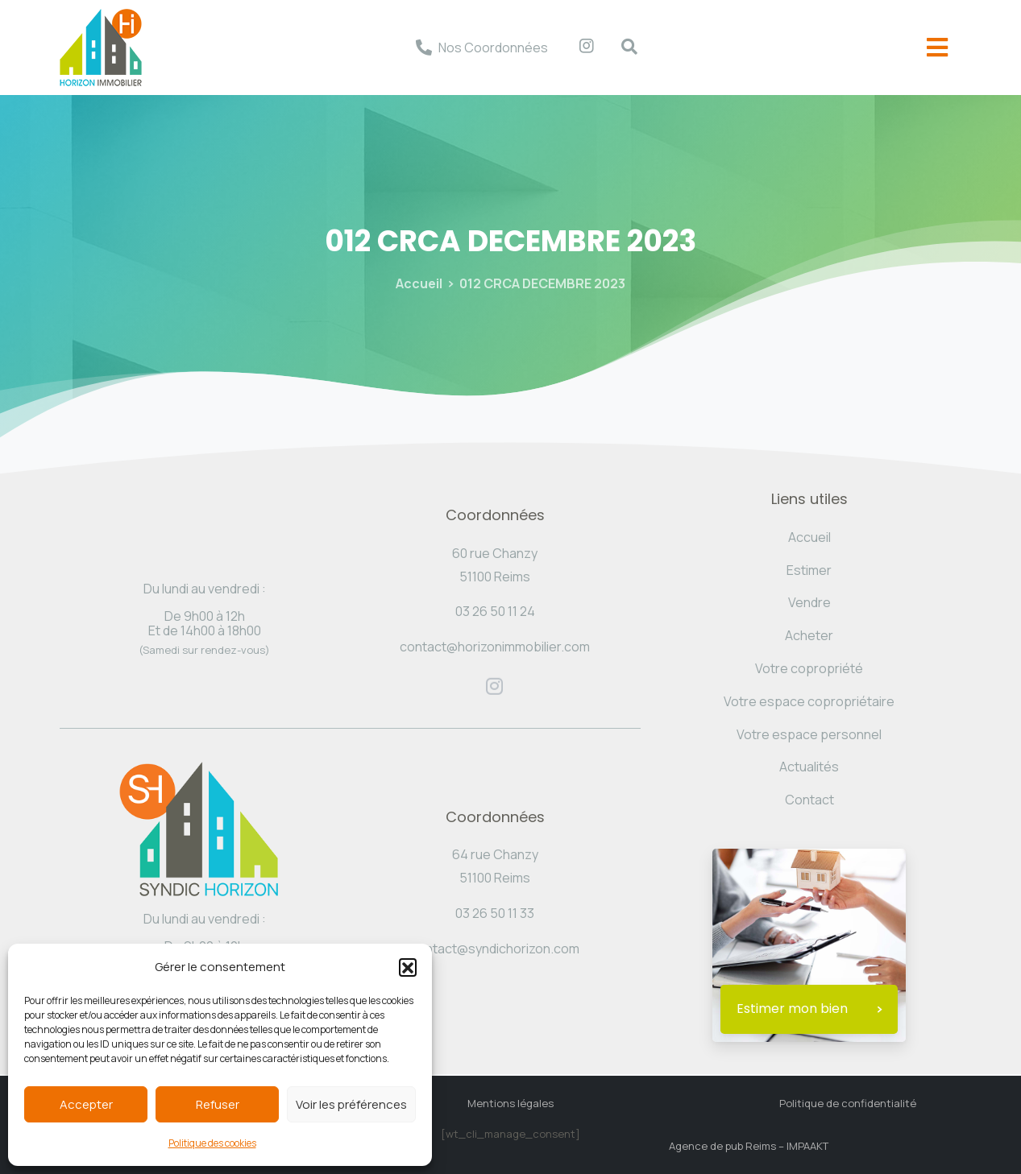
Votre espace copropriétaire (809, 701)
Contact (809, 799)
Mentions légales (510, 1103)
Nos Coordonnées (493, 47)
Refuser (217, 1104)
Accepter (86, 1104)
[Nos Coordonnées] (424, 47)
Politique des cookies (212, 1143)
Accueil (419, 283)
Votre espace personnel (809, 734)
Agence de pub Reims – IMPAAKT (748, 1146)
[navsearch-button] (621, 47)
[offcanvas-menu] (937, 48)
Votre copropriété (809, 668)
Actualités (809, 766)
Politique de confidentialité (847, 1103)
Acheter (809, 635)
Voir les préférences (351, 1104)
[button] (408, 967)
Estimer (809, 570)
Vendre (809, 602)
